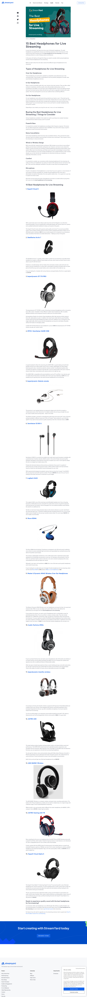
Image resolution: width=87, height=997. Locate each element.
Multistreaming (4, 975)
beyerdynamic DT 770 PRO (36, 276)
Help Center (33, 977)
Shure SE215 (35, 569)
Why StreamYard (5, 973)
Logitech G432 (32, 478)
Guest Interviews (5, 981)
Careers (5, 992)
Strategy (46, 2)
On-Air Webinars (5, 988)
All (30, 2)
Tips (62, 2)
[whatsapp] (17, 22)
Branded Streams (5, 977)
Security (3, 996)
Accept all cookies (74, 989)
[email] (17, 12)
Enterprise (55, 973)
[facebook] (17, 16)
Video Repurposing (5, 990)
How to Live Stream (37, 2)
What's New (33, 979)
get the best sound (48, 909)
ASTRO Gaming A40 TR (36, 813)
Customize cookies (74, 992)
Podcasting (4, 985)
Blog (33, 973)
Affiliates (33, 975)
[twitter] (17, 19)
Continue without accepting (80, 968)
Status (3, 994)
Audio (51, 2)
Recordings (4, 979)
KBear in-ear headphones (52, 569)
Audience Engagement (6, 983)
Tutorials (57, 2)
